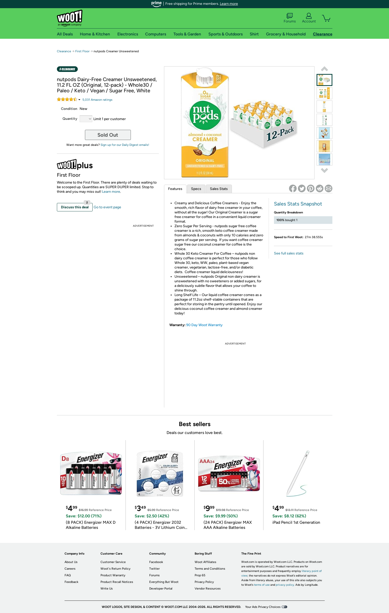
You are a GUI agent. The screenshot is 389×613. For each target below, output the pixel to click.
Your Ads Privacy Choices (263, 607)
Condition (69, 109)
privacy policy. (285, 584)
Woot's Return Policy (115, 568)
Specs (196, 189)
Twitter (154, 568)
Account (309, 18)
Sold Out (107, 135)
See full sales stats (289, 253)
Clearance (64, 51)
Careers (70, 568)
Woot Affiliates (205, 562)
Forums (290, 18)
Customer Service (113, 562)
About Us (71, 562)
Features (175, 189)
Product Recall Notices (117, 582)
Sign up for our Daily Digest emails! (125, 145)
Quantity (69, 119)
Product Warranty (113, 575)
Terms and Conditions (210, 568)
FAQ (68, 575)
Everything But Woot (164, 582)
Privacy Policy (204, 582)
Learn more (229, 4)
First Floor (82, 51)
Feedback (71, 582)
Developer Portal (160, 588)
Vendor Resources (208, 588)
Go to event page (107, 207)
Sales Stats (219, 189)
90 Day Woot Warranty (204, 325)
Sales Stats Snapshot (298, 204)
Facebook (156, 562)
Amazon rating (97, 99)
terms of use (262, 584)
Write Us (107, 588)
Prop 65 (200, 575)
